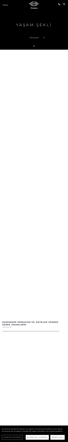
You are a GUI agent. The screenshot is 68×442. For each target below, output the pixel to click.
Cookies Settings (12, 437)
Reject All (57, 437)
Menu (5, 5)
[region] (34, 434)
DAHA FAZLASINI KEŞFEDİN (32, 264)
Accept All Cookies (37, 437)
